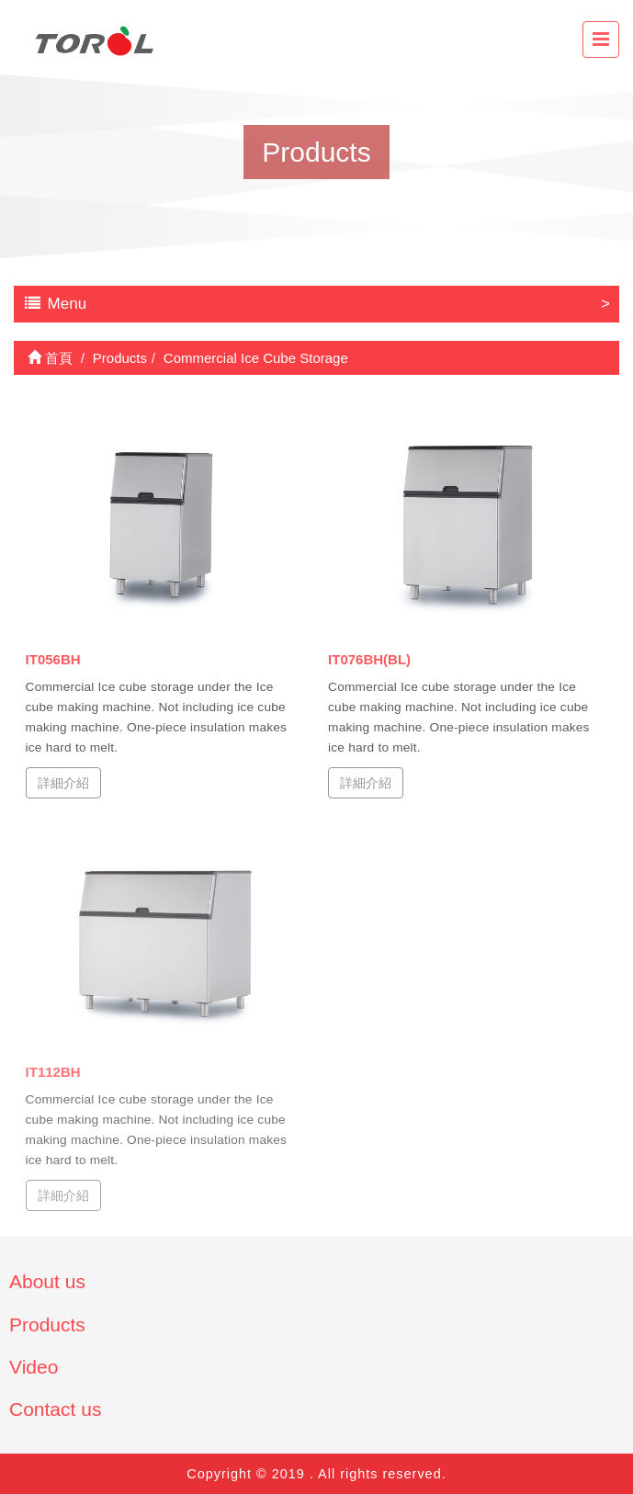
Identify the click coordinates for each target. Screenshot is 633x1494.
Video (33, 1366)
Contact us (55, 1409)
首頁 (50, 358)
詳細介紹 (63, 782)
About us (47, 1281)
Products (47, 1324)
